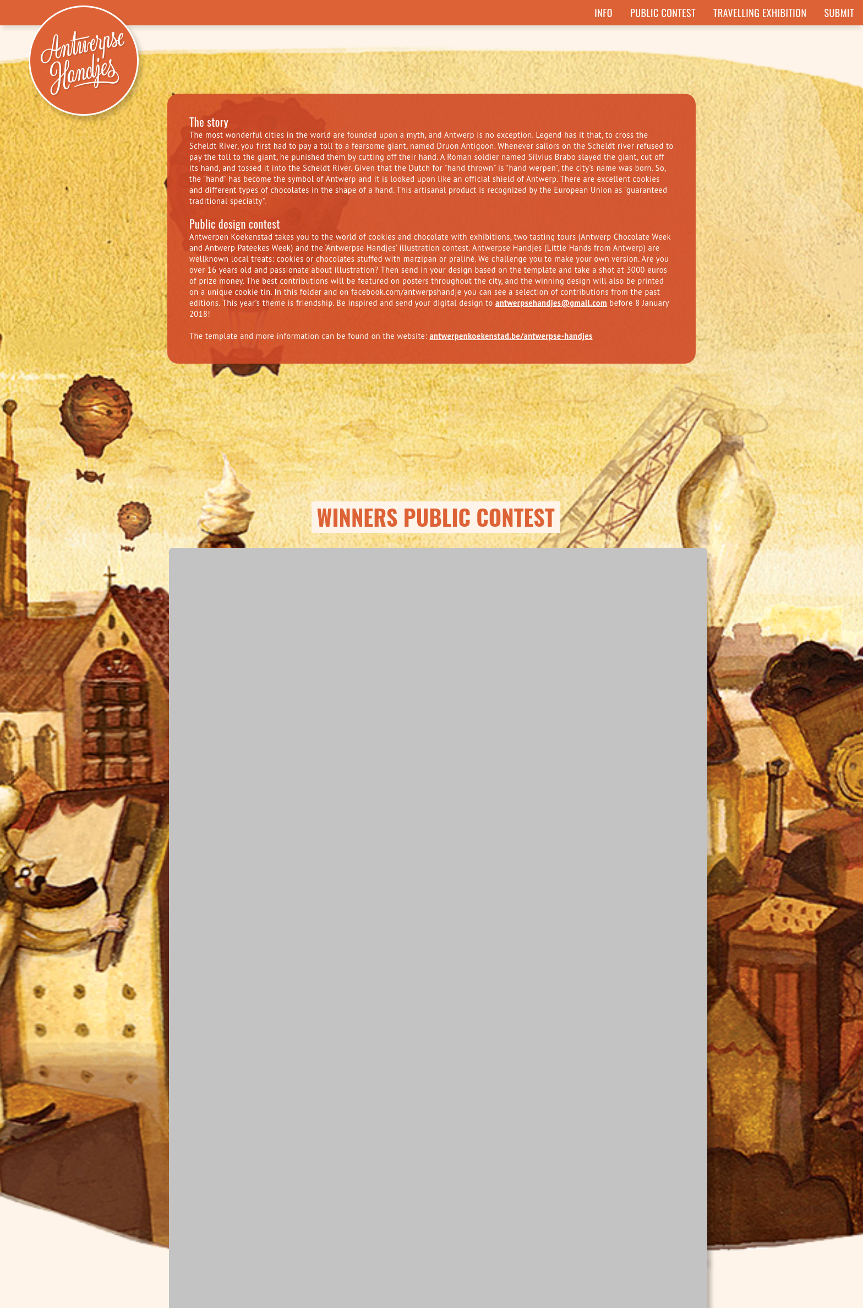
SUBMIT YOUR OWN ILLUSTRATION (431, 1174)
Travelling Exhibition (759, 13)
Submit (839, 13)
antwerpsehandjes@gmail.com (551, 303)
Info (603, 13)
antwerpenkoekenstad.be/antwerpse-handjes (510, 336)
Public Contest (663, 13)
